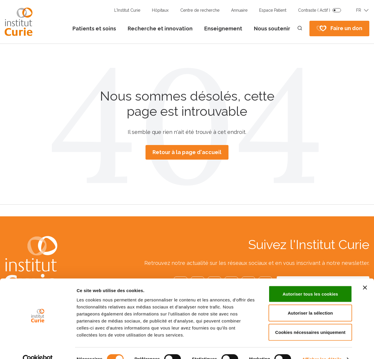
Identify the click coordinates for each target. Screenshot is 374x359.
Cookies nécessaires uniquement (310, 320)
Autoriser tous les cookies (310, 282)
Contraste (314, 10)
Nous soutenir (272, 28)
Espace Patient (272, 10)
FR (358, 10)
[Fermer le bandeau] (365, 276)
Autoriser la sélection (310, 301)
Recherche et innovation (160, 28)
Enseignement (223, 28)
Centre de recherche (199, 10)
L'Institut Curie (127, 10)
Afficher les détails (322, 347)
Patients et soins (94, 28)
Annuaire (239, 10)
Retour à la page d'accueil (187, 152)
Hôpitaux (160, 10)
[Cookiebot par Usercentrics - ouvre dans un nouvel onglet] (37, 347)
